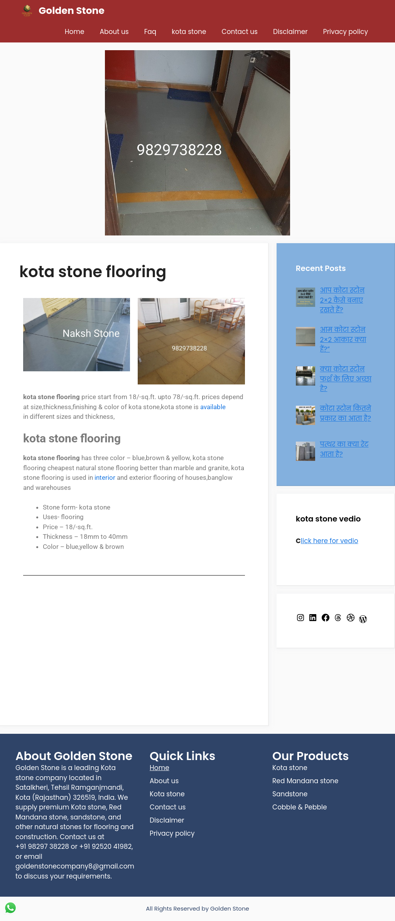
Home (74, 31)
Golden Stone (72, 10)
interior (105, 477)
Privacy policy (345, 31)
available (213, 407)
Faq (150, 31)
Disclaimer (290, 31)
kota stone (189, 31)
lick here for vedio (329, 540)
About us (114, 31)
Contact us (240, 31)
